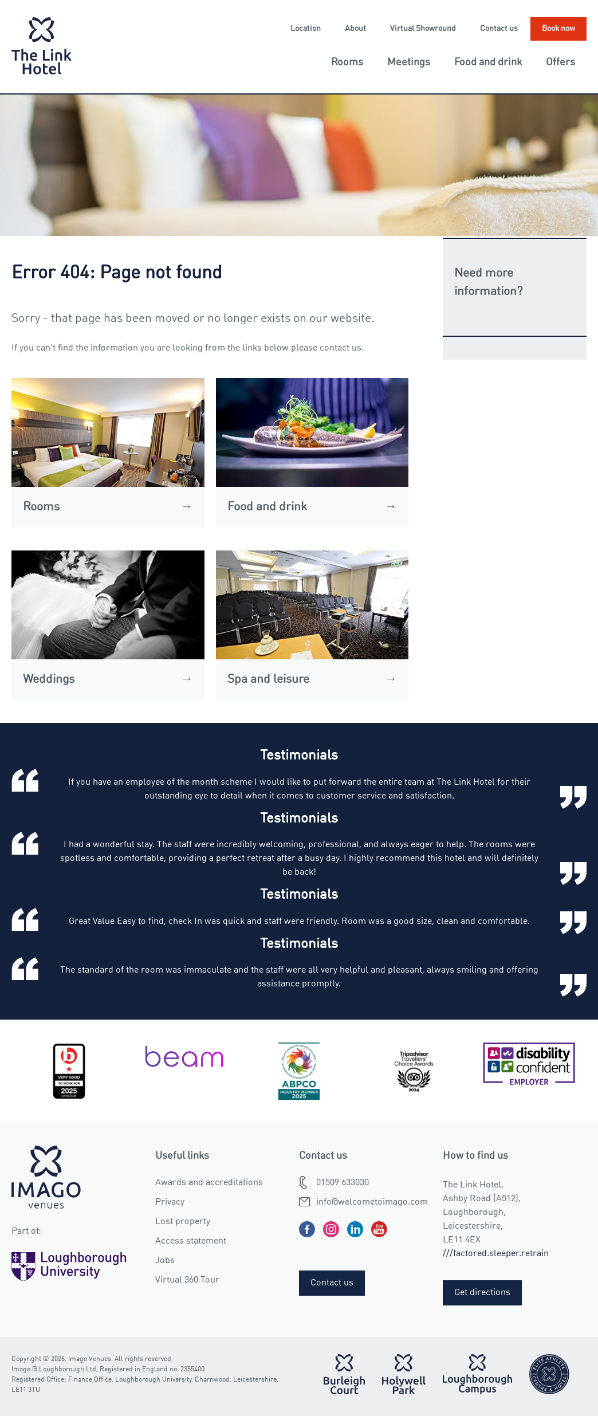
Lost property (182, 1221)
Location (305, 29)
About (355, 29)
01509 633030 (342, 1182)
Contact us (499, 29)
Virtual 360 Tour (187, 1280)
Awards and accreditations (209, 1182)
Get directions (482, 1292)
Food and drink (488, 62)
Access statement (190, 1241)
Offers (560, 62)
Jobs (165, 1260)
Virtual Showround (423, 29)
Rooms (347, 62)
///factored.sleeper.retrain (496, 1253)
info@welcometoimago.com (372, 1202)
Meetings (408, 62)
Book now (558, 29)
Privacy (169, 1202)
